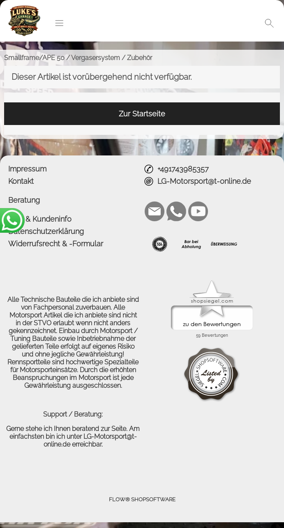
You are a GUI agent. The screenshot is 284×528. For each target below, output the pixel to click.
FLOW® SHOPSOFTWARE (142, 499)
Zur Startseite (142, 113)
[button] (59, 23)
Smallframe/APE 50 (34, 58)
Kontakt (21, 181)
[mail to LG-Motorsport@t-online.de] (154, 211)
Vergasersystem (95, 58)
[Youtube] (198, 211)
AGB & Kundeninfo (40, 219)
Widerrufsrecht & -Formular (55, 243)
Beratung (24, 200)
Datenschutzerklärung (46, 231)
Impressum (27, 168)
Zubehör (139, 58)
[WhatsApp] (176, 211)
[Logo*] (24, 8)
